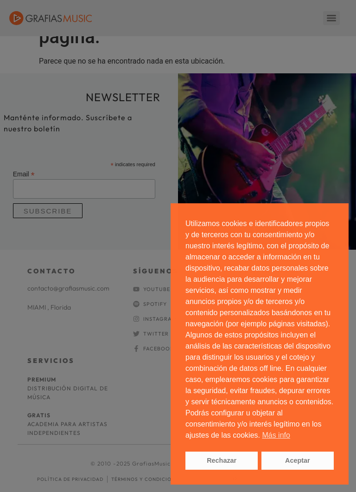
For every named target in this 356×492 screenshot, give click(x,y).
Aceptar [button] (297, 460)
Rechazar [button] (221, 460)
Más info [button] (276, 435)
